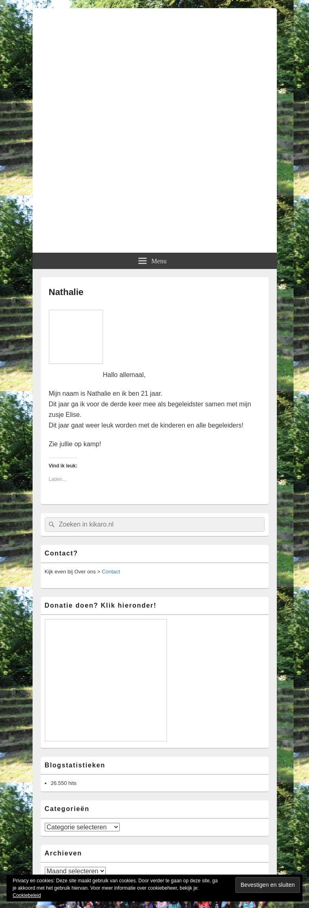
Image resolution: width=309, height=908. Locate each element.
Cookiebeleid (27, 895)
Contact (111, 572)
